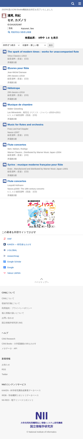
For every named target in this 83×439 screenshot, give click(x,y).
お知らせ (6, 364)
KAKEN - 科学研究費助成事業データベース (21, 390)
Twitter (5, 374)
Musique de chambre (20, 104)
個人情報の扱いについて (13, 313)
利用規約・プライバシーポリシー (17, 308)
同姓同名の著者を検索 (21, 32)
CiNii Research (8, 339)
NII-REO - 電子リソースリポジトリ (17, 400)
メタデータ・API (9, 348)
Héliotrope (14, 88)
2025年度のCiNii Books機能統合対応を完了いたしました (27, 9)
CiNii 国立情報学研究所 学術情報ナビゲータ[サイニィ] (12, 3)
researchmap (13, 256)
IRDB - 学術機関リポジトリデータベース (20, 395)
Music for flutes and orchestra (25, 124)
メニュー (80, 3)
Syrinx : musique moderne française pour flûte (35, 164)
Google (10, 267)
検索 (73, 3)
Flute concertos (17, 144)
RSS (4, 369)
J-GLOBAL (12, 250)
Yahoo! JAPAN (13, 273)
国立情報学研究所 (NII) (12, 323)
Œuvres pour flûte (18, 68)
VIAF (9, 239)
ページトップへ (41, 282)
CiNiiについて (8, 298)
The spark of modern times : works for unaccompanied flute (43, 51)
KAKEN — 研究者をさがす (19, 244)
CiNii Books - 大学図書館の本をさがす (19, 344)
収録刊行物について (11, 303)
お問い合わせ (8, 318)
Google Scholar (14, 262)
